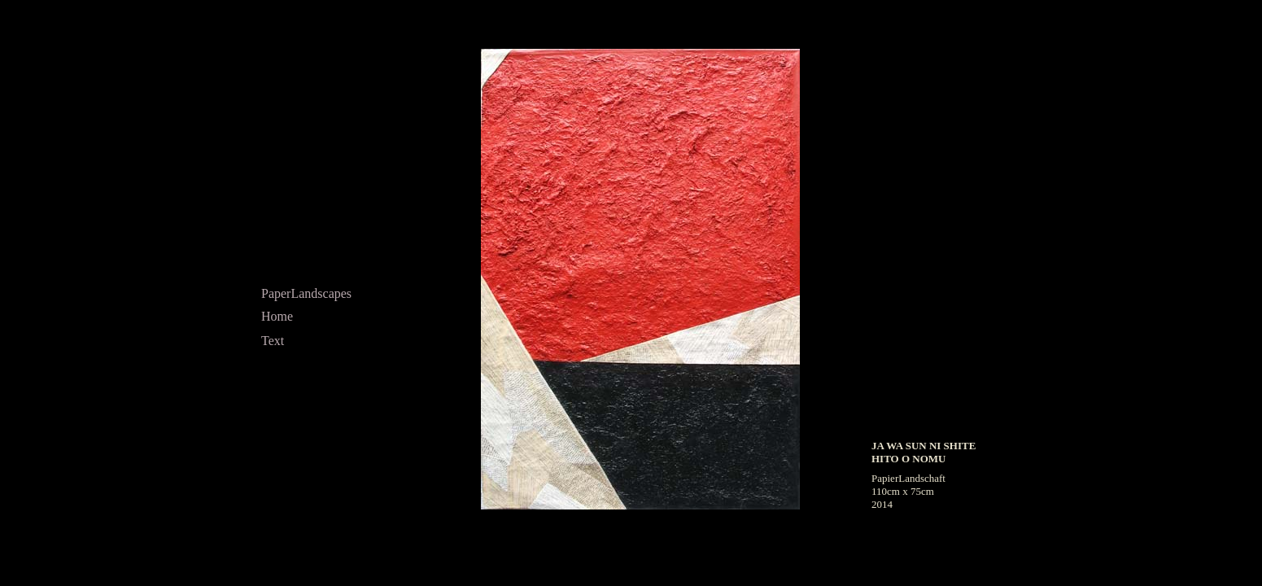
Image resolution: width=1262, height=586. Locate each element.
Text (272, 341)
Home (277, 316)
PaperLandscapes (306, 293)
